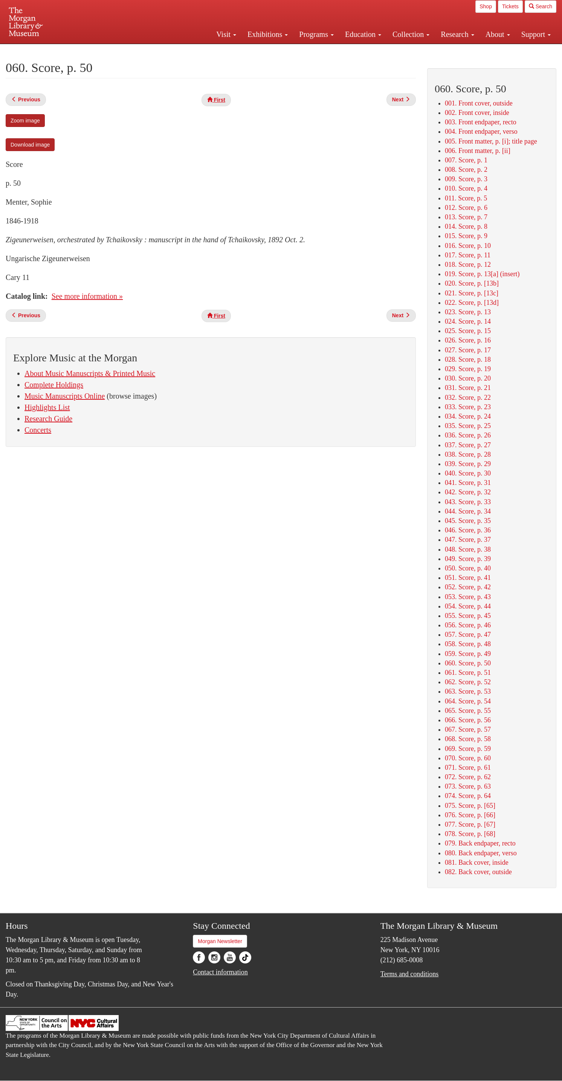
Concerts (37, 430)
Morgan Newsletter (220, 941)
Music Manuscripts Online (64, 396)
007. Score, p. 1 (466, 160)
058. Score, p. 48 (468, 644)
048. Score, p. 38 (468, 549)
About (498, 34)
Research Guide (48, 418)
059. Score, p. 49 (468, 653)
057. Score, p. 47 (468, 634)
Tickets (510, 6)
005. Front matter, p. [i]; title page (491, 141)
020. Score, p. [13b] (472, 283)
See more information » (87, 296)
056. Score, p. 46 (468, 625)
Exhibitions (267, 34)
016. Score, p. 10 (468, 245)
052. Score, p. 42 (468, 587)
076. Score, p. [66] (470, 815)
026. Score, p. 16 (468, 340)
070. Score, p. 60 (468, 758)
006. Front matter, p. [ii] (477, 150)
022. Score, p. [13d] (472, 302)
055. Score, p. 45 (468, 615)
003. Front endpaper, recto (480, 122)
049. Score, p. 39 (468, 559)
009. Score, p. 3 (466, 179)
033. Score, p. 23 (468, 407)
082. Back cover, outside (478, 872)
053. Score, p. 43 (468, 597)
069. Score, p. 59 (468, 748)
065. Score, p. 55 (468, 710)
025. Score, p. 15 (468, 331)
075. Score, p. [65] (470, 805)
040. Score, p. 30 (468, 473)
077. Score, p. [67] (470, 824)
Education (363, 34)
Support (536, 34)
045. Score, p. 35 (468, 520)
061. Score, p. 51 (468, 672)
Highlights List (47, 407)
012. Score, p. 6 (466, 207)
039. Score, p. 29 (468, 464)
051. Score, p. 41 (468, 577)
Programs (316, 34)
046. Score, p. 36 (468, 530)
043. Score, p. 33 (468, 502)
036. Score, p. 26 (468, 435)
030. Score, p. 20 (468, 378)
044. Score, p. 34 (468, 511)
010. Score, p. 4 (466, 188)
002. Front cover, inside (477, 112)
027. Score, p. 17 (468, 350)
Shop (486, 6)
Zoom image (25, 121)
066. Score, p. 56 (468, 720)
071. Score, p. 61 (468, 767)
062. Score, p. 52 (468, 682)
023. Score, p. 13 (468, 312)
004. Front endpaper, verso (481, 131)
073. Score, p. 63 (468, 786)
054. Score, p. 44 (468, 606)
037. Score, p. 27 (468, 445)
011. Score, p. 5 (466, 198)
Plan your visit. (191, 50)
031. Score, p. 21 (468, 387)
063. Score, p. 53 (468, 691)
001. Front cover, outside (479, 103)
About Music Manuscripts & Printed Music (89, 373)
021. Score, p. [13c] (471, 293)
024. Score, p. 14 (468, 321)
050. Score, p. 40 (468, 568)
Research (457, 34)
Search (540, 6)
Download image (30, 145)
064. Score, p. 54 (468, 701)
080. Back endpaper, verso (481, 853)
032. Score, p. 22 (468, 397)
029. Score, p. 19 (468, 369)
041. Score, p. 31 (468, 482)
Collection (410, 34)
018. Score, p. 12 (468, 264)
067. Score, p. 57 (468, 729)
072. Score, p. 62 (468, 777)
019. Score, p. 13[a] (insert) (482, 274)
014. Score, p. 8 (466, 226)
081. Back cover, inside (477, 862)
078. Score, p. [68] (470, 834)
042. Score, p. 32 (468, 492)
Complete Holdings (53, 385)
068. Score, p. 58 (468, 739)
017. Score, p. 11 (467, 255)
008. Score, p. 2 (466, 169)
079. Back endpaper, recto (480, 843)
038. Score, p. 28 (468, 454)
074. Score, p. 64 (468, 796)
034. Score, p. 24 (468, 416)
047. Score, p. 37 (468, 539)
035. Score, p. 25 (468, 426)
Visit (226, 34)
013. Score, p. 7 (466, 217)
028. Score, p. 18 (468, 359)
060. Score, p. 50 (468, 663)
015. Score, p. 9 (466, 236)
